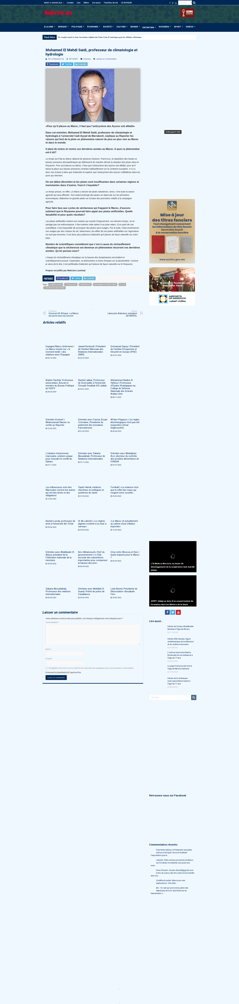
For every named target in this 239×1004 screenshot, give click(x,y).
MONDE (134, 27)
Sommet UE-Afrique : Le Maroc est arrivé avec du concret (64, 313)
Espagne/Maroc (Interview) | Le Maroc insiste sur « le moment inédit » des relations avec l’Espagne (60, 350)
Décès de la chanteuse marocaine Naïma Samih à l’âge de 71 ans (179, 681)
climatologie (56, 285)
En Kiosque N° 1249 (173, 132)
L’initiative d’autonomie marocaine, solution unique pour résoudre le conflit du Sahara (59, 457)
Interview (87, 59)
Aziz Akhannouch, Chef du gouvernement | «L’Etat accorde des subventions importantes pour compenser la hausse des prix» (92, 557)
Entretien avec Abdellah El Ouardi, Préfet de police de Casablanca (91, 591)
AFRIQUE (62, 27)
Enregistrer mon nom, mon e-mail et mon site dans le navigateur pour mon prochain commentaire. (91, 668)
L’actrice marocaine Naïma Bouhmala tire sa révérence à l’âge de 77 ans (180, 655)
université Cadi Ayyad (54, 288)
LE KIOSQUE (126, 3)
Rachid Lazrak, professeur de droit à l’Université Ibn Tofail (60, 522)
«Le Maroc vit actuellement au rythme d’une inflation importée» (124, 524)
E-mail (49, 658)
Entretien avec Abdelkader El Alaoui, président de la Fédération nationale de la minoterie (60, 556)
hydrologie (71, 285)
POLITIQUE (76, 27)
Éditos (86, 3)
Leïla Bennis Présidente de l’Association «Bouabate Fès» (124, 591)
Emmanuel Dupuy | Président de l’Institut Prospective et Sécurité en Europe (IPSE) (125, 349)
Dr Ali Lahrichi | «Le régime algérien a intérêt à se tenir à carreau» (92, 524)
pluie (122, 285)
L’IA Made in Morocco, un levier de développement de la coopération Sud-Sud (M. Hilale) (173, 567)
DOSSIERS (164, 27)
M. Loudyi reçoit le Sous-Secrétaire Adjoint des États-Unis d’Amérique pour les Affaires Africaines (99, 37)
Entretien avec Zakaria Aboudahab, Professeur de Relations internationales (91, 456)
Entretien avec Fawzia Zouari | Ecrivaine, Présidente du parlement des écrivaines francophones (92, 423)
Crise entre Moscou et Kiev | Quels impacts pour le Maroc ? (125, 555)
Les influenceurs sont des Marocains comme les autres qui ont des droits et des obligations (60, 491)
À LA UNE (48, 27)
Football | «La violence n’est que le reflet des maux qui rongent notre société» (124, 490)
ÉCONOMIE (92, 27)
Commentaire (52, 622)
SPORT (177, 27)
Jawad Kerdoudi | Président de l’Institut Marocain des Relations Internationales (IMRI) (92, 350)
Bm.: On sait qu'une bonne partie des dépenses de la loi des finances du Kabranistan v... (169, 890)
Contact (70, 3)
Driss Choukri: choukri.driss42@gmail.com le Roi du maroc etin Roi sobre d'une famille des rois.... (172, 873)
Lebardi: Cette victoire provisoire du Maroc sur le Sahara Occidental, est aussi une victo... (172, 863)
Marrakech (85, 285)
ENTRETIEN (148, 27)
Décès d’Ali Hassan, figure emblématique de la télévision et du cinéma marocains (181, 641)
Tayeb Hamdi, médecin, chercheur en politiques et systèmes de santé (91, 490)
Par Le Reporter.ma (56, 59)
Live (78, 3)
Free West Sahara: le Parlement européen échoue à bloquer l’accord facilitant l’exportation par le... (171, 852)
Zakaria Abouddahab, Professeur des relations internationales (58, 591)
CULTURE (121, 27)
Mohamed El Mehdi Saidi (105, 285)
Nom (48, 649)
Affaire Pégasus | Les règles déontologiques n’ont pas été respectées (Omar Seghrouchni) (125, 423)
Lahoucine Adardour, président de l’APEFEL (121, 313)
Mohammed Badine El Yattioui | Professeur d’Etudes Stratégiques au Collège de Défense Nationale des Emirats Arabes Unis (123, 387)
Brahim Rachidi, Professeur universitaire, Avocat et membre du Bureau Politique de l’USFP (60, 384)
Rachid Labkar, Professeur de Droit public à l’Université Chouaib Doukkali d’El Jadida (92, 383)
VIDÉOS (189, 27)
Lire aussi (96, 3)
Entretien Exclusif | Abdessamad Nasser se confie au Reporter (58, 422)
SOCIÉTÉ (107, 27)
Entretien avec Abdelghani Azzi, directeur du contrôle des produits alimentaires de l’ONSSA (125, 457)
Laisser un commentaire (106, 59)
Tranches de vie (111, 3)
